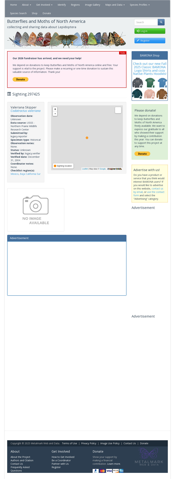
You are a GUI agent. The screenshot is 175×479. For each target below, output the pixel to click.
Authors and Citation (22, 460)
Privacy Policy (88, 443)
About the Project (20, 457)
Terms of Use (69, 443)
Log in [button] (142, 31)
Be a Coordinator (61, 460)
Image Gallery (92, 4)
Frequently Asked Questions (20, 469)
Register (56, 467)
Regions (75, 4)
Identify (62, 4)
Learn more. (114, 463)
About (26, 4)
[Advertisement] (67, 268)
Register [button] (143, 40)
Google (103, 169)
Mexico (15, 173)
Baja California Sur (30, 173)
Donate (47, 13)
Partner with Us (60, 463)
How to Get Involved (63, 457)
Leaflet (85, 169)
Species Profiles (140, 4)
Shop (34, 13)
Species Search (18, 13)
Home (13, 4)
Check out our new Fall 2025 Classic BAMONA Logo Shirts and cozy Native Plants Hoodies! (149, 69)
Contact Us (130, 443)
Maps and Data (115, 4)
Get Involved (44, 4)
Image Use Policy (109, 443)
